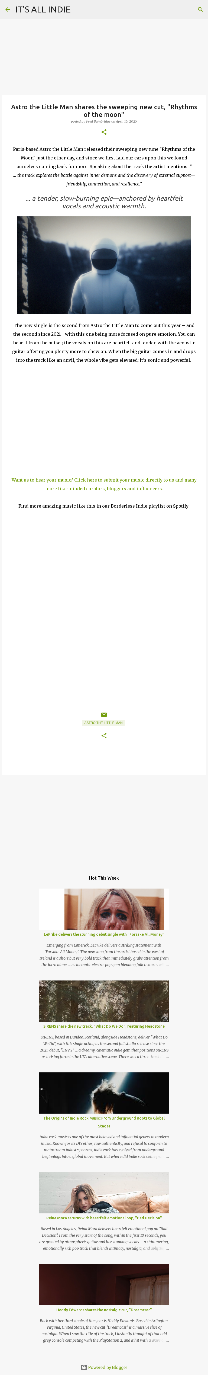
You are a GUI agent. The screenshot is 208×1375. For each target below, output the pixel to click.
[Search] (200, 9)
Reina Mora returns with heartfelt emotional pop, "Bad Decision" (104, 1218)
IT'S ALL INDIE (43, 9)
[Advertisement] (104, 821)
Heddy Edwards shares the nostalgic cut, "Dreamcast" (104, 1310)
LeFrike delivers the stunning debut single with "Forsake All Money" (104, 934)
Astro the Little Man (103, 723)
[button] (104, 132)
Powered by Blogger (104, 1367)
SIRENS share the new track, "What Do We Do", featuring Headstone (104, 1026)
